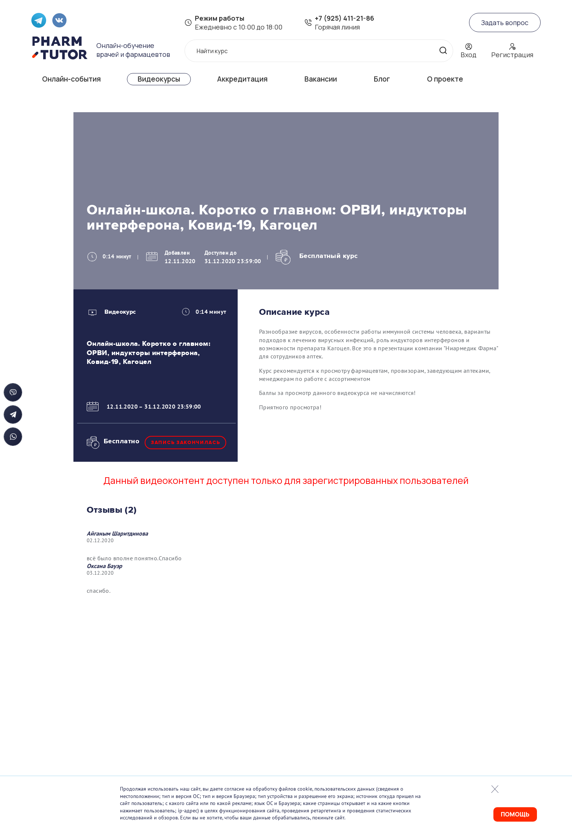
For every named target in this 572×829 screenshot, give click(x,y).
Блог (382, 79)
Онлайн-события (71, 79)
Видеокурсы (159, 79)
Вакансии (320, 79)
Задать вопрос (504, 22)
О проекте (445, 79)
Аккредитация (242, 79)
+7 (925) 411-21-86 (344, 18)
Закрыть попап (495, 789)
